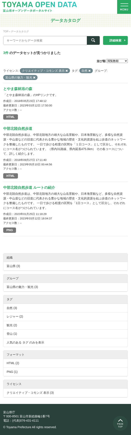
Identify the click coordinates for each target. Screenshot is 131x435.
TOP (5, 31)
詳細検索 (115, 40)
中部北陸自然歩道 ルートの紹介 (29, 188)
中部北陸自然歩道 (17, 129)
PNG (9, 230)
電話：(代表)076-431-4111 (21, 420)
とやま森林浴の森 (17, 89)
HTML (10, 117)
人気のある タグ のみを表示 (25, 342)
